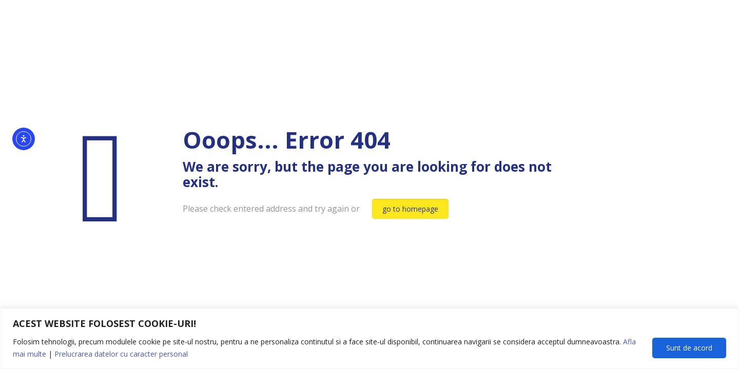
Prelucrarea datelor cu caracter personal (121, 354)
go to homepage (410, 209)
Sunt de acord (689, 348)
